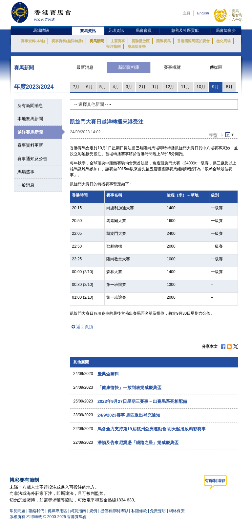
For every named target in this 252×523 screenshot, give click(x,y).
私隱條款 (139, 511)
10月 (201, 86)
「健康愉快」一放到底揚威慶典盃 (129, 387)
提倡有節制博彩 (114, 511)
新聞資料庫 (128, 67)
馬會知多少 (226, 30)
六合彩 (237, 20)
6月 (89, 86)
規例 (93, 511)
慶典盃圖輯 (108, 373)
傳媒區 (216, 67)
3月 (129, 86)
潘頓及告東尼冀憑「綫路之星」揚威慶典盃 (137, 442)
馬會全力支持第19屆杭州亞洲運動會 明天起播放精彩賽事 (151, 428)
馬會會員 (144, 30)
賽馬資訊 (88, 30)
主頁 (186, 13)
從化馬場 (223, 41)
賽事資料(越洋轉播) (67, 41)
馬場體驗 (41, 30)
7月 (76, 86)
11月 (185, 86)
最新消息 (85, 67)
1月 (155, 86)
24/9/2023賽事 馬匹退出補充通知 (128, 415)
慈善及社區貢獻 (185, 30)
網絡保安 (177, 511)
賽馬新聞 (97, 41)
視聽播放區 (141, 41)
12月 (169, 86)
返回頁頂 (84, 326)
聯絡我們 (36, 511)
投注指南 (113, 46)
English (203, 13)
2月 (142, 86)
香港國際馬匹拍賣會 (193, 41)
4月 (116, 86)
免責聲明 (158, 511)
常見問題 (17, 511)
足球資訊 (116, 30)
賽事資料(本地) (33, 41)
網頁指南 (78, 511)
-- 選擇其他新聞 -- (93, 104)
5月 (102, 86)
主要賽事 (118, 41)
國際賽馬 (163, 41)
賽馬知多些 (137, 46)
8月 (229, 86)
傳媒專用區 (57, 511)
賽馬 (235, 11)
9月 (215, 86)
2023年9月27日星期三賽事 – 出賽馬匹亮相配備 (142, 401)
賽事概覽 (172, 67)
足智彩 (237, 15)
